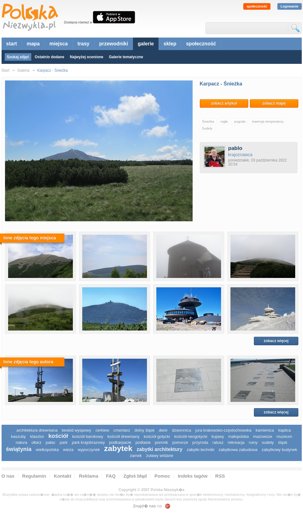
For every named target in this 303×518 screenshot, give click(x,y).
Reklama (88, 476)
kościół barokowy (87, 436)
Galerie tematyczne (126, 57)
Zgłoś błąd (135, 476)
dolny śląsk (144, 430)
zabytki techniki (200, 449)
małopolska (238, 436)
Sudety (207, 128)
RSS (220, 476)
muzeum (284, 436)
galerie (146, 43)
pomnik (161, 442)
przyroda (200, 442)
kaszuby (18, 436)
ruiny (253, 442)
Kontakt (62, 476)
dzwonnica (181, 430)
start (11, 43)
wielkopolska (47, 449)
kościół (58, 436)
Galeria (23, 70)
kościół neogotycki (190, 436)
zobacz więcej (276, 341)
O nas (8, 476)
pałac (50, 442)
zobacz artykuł (224, 103)
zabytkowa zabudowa (238, 449)
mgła (224, 121)
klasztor (37, 436)
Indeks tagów (193, 476)
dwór (163, 430)
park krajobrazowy (88, 442)
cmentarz (122, 430)
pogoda (239, 121)
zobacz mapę (274, 103)
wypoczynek (89, 449)
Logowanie (289, 6)
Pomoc (162, 476)
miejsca (58, 43)
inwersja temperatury (268, 121)
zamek (136, 455)
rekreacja (236, 442)
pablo (235, 148)
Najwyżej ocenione (87, 57)
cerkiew (102, 430)
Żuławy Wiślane (159, 455)
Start (5, 70)
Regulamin (34, 476)
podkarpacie (120, 442)
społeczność (256, 6)
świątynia (19, 449)
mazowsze (262, 436)
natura (21, 442)
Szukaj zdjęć (18, 57)
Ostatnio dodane (49, 57)
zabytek (118, 448)
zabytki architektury (159, 449)
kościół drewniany (124, 436)
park (64, 442)
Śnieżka (208, 121)
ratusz (217, 442)
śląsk (282, 442)
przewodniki (113, 43)
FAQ (111, 476)
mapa (33, 43)
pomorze (180, 442)
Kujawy (217, 436)
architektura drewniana (37, 430)
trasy (83, 43)
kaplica (284, 430)
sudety (268, 442)
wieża (68, 449)
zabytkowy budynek (279, 449)
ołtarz (37, 442)
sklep (170, 43)
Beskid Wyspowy (76, 430)
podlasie (142, 442)
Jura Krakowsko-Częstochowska (223, 430)
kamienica (265, 430)
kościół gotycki (157, 436)
